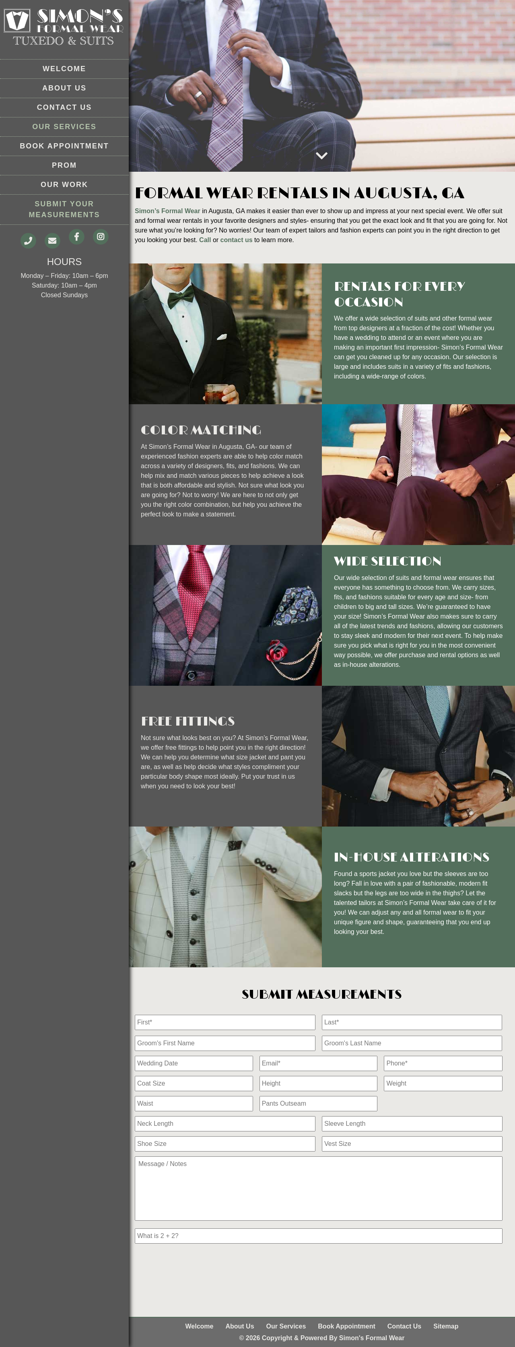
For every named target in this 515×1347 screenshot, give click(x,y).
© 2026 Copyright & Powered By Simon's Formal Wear (322, 1338)
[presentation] (196, 1264)
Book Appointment (64, 146)
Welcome (64, 69)
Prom (64, 165)
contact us (236, 239)
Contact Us (64, 107)
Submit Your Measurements (64, 209)
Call (205, 239)
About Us (64, 88)
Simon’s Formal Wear (167, 211)
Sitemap (445, 1326)
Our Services (64, 127)
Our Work (64, 185)
